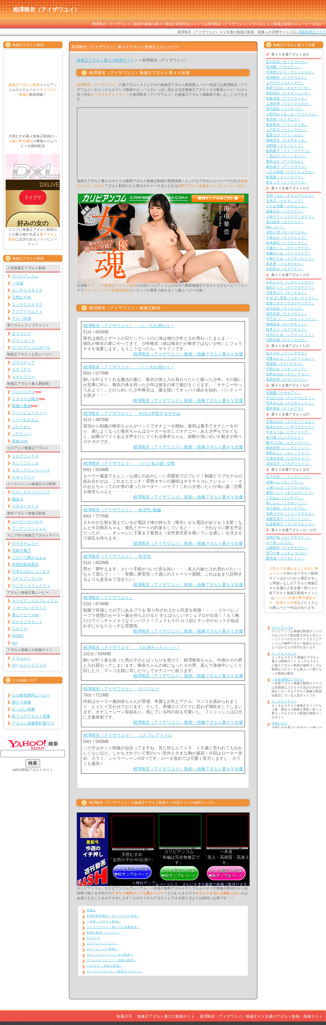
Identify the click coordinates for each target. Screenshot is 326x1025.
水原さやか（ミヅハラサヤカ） (290, 513)
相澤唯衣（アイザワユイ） (108, 597)
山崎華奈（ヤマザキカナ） (287, 548)
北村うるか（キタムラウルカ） (290, 195)
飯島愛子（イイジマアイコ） (288, 151)
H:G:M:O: (104, 965)
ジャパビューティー (29, 413)
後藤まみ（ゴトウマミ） (285, 211)
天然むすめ (21, 297)
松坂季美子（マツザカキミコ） (290, 524)
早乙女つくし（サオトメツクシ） (292, 319)
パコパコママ (23, 392)
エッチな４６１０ (27, 290)
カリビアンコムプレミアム (35, 601)
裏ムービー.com (25, 615)
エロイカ (19, 629)
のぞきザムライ (25, 543)
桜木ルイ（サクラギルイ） (287, 329)
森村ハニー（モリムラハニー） (290, 493)
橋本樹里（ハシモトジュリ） (288, 448)
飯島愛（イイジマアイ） (285, 177)
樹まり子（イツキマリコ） (287, 182)
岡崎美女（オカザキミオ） (287, 140)
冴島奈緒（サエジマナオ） (287, 340)
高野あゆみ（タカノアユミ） (288, 374)
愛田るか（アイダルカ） (285, 161)
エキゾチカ (21, 369)
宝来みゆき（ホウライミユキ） (290, 422)
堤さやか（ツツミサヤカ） (287, 353)
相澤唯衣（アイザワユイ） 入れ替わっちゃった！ (131, 647)
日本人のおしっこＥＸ (31, 571)
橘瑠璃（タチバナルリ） (285, 364)
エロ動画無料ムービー (31, 695)
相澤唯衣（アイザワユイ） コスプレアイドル (127, 735)
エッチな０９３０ (27, 304)
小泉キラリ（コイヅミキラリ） (290, 216)
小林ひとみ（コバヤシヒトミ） (290, 258)
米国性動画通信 (25, 564)
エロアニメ (102, 943)
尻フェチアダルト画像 (31, 716)
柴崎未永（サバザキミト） (287, 324)
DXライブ (93, 937)
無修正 (91, 910)
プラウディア (23, 362)
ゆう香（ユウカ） (280, 542)
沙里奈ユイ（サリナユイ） (287, 293)
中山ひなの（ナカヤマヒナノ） (290, 398)
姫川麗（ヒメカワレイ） (285, 437)
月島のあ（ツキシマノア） (287, 369)
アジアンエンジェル (29, 528)
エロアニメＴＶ (25, 456)
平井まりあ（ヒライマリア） (288, 432)
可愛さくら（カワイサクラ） (288, 248)
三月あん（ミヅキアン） (285, 498)
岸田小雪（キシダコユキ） (287, 232)
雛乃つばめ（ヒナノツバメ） (288, 443)
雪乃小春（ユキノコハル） (287, 553)
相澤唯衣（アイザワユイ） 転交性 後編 (122, 509)
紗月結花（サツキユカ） (285, 308)
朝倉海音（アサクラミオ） (287, 98)
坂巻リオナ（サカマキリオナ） (290, 303)
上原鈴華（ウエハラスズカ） (288, 104)
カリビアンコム (25, 276)
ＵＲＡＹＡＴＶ (25, 506)
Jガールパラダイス (114, 971)
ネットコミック (25, 463)
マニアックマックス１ (31, 586)
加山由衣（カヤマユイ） (285, 222)
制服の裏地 (21, 406)
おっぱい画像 (23, 709)
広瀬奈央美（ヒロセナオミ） (288, 458)
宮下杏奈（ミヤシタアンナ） (288, 477)
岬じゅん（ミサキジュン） (287, 503)
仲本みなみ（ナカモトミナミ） (290, 403)
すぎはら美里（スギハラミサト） (292, 298)
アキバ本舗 (21, 318)
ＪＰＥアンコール (27, 578)
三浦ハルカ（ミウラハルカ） (288, 487)
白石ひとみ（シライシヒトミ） (290, 335)
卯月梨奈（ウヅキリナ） (285, 109)
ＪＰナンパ (21, 434)
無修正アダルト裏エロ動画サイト (105, 60)
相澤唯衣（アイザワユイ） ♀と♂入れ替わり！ (128, 325)
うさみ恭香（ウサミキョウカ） (290, 172)
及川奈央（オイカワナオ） (287, 62)
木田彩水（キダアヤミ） (285, 269)
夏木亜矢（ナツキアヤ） (285, 408)
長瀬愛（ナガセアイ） (283, 393)
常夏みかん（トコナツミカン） (290, 358)
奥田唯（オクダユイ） (283, 119)
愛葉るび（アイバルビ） (285, 135)
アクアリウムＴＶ (27, 311)
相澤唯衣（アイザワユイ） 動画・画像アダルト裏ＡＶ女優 (188, 354)
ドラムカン (21, 658)
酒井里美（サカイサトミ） (287, 314)
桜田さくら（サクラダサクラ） (290, 287)
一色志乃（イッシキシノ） (287, 156)
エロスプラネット (27, 622)
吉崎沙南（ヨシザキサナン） (288, 537)
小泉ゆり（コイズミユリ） (287, 237)
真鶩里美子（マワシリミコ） (288, 519)
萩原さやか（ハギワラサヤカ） (290, 427)
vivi (14, 643)
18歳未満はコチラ (312, 32)
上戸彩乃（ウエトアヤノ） (287, 130)
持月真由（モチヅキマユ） (287, 508)
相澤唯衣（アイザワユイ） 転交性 (117, 556)
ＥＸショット (23, 340)
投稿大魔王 (21, 550)
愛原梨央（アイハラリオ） (287, 125)
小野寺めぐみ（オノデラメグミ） (292, 114)
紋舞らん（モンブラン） (285, 482)
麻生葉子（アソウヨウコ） (287, 166)
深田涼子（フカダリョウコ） (288, 463)
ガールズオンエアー (111, 960)
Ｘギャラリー (23, 377)
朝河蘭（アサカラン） (283, 67)
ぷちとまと (21, 427)
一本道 (17, 283)
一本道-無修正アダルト (288, 679)
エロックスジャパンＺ (31, 470)
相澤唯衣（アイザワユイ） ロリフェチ (121, 688)
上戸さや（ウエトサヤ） (285, 83)
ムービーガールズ (27, 521)
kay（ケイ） (276, 227)
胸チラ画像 (21, 702)
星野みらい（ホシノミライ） (288, 453)
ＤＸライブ (21, 333)
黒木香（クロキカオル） (285, 264)
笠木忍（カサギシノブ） (285, 201)
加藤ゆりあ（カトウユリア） (288, 253)
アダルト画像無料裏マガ (33, 723)
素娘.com (20, 441)
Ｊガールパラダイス (29, 608)
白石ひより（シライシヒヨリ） (290, 282)
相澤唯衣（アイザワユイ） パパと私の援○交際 (129, 463)
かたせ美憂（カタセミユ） (287, 206)
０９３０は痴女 (25, 399)
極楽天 (17, 499)
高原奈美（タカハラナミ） (287, 379)
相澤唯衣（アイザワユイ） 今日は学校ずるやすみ (131, 413)
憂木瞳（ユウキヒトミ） (285, 558)
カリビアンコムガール (31, 347)
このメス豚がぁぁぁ (29, 557)
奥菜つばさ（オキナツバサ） (288, 88)
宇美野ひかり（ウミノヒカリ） (290, 72)
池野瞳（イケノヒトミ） (285, 145)
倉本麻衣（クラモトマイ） (287, 243)
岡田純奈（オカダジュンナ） (288, 93)
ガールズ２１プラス (29, 665)
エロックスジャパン (110, 954)
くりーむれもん (25, 420)
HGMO (18, 636)
